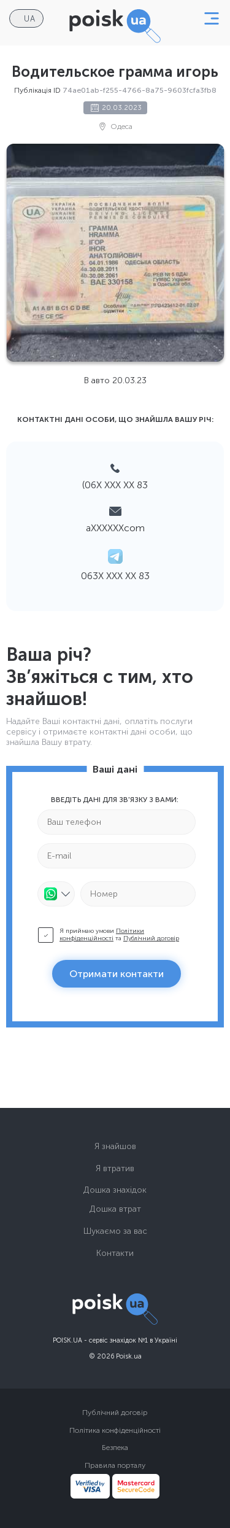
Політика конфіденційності (115, 1430)
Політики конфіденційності (101, 934)
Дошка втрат (115, 1209)
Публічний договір (151, 938)
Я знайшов (115, 1146)
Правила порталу (115, 1465)
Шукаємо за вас (115, 1231)
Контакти (115, 1253)
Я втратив (115, 1168)
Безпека (115, 1447)
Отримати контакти (116, 974)
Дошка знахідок (115, 1190)
